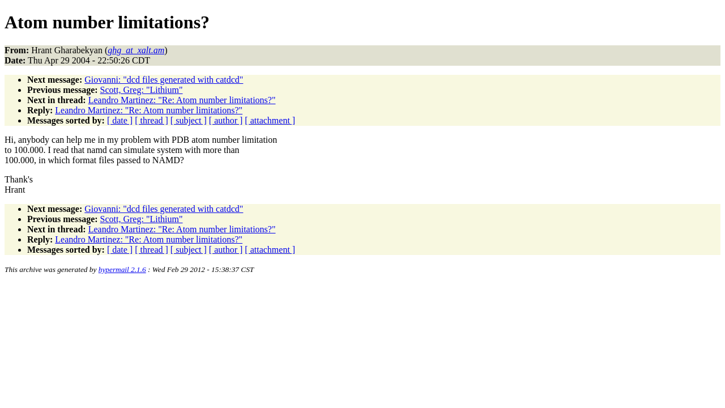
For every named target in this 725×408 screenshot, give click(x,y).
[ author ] (226, 120)
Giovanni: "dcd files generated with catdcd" (163, 79)
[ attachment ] (270, 120)
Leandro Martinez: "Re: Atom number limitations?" (182, 100)
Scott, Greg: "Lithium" (141, 90)
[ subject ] (188, 120)
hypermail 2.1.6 (122, 269)
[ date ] (120, 120)
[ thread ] (151, 120)
